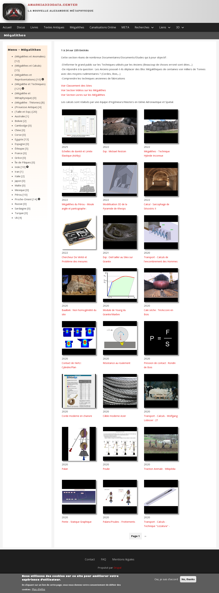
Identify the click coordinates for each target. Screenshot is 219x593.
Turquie (21, 213)
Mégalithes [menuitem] (77, 27)
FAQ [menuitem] (103, 559)
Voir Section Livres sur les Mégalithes (83, 94)
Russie (21, 204)
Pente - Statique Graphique (77, 521)
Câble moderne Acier (114, 416)
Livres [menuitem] (34, 27)
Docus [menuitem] (21, 27)
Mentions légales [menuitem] (123, 559)
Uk (18, 217)
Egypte (22, 139)
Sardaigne (22, 208)
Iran (19, 171)
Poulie (106, 468)
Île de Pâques (25, 162)
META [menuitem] (125, 27)
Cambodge (23, 125)
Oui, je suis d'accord (166, 581)
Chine (20, 130)
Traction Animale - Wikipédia (159, 468)
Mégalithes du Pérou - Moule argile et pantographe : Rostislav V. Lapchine (78, 208)
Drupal (117, 567)
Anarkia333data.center (53, 5)
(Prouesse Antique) (28, 107)
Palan (65, 468)
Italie (19, 176)
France (21, 153)
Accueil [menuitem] (7, 27)
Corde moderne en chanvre (77, 416)
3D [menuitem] (181, 27)
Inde (20, 167)
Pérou (21, 194)
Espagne (22, 144)
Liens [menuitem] (166, 27)
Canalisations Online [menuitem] (103, 27)
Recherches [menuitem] (146, 27)
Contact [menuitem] (90, 559)
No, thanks (188, 581)
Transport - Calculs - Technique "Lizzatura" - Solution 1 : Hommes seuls (159, 526)
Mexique (22, 190)
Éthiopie (21, 148)
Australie (22, 116)
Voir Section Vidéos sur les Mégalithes (83, 90)
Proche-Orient (26, 199)
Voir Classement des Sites (76, 85)
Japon (20, 180)
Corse (20, 134)
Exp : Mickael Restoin (114, 151)
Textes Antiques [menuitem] (54, 27)
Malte (20, 185)
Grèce (20, 157)
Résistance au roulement (116, 363)
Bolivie (20, 121)
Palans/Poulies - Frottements (119, 521)
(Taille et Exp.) (26, 111)
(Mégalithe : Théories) (29, 102)
